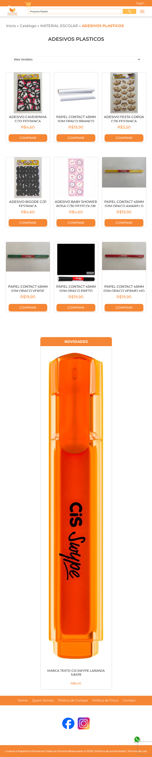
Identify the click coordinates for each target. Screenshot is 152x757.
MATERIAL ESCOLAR (59, 26)
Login (140, 3)
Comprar (27, 138)
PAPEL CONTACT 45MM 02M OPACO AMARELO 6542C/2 (124, 206)
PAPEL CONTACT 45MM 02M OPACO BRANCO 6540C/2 (76, 121)
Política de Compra (73, 700)
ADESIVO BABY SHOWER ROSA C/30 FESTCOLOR (76, 204)
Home (23, 700)
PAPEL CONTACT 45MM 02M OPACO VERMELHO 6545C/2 (124, 291)
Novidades (76, 341)
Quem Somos (43, 700)
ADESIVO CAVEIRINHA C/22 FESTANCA (28, 119)
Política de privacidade (110, 751)
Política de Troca (105, 700)
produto (16, 7)
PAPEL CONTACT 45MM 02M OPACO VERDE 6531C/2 (28, 291)
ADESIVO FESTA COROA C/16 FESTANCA (124, 119)
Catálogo (28, 26)
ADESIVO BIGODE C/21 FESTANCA (27, 204)
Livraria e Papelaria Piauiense (25, 751)
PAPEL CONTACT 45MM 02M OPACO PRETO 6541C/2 (76, 291)
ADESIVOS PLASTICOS (103, 26)
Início (11, 26)
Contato (129, 700)
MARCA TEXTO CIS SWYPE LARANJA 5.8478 (76, 672)
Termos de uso (137, 751)
